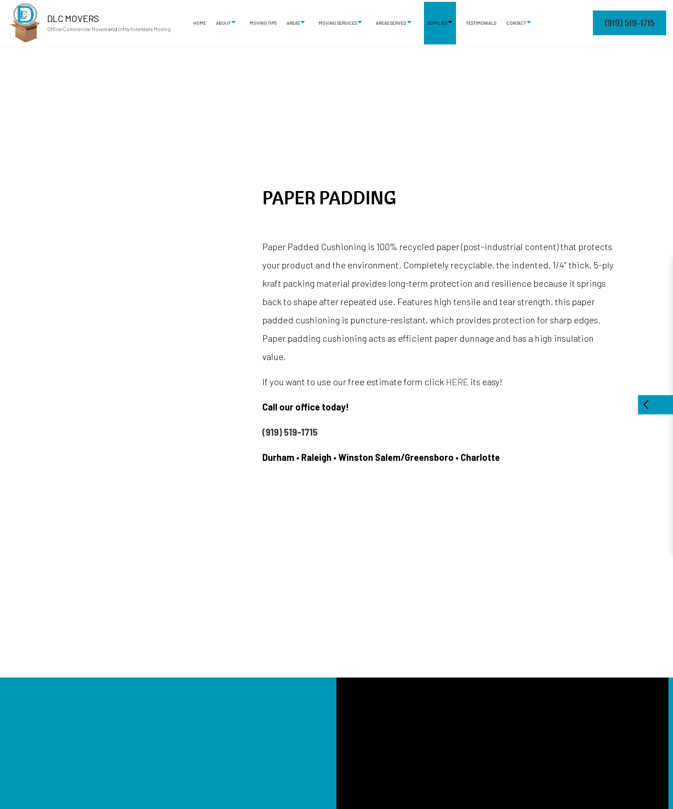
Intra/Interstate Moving (144, 29)
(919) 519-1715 (629, 22)
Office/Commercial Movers (77, 29)
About (223, 23)
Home (199, 23)
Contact (516, 23)
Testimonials (481, 23)
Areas (293, 23)
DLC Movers (73, 18)
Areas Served (391, 23)
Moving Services (338, 23)
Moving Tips (263, 23)
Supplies (437, 23)
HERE (457, 381)
